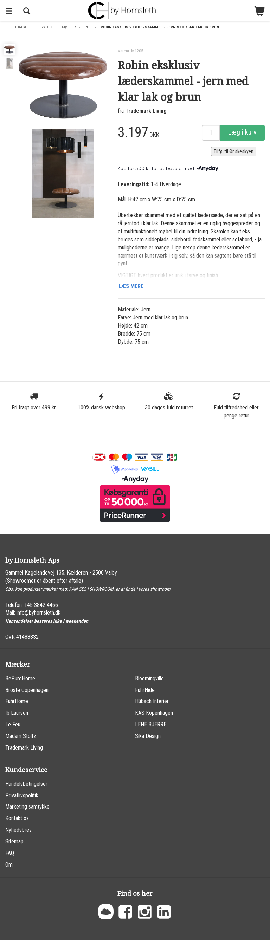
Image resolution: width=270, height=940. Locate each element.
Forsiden (44, 27)
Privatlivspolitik (21, 795)
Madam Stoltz (20, 736)
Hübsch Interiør (152, 701)
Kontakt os (17, 818)
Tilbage (20, 27)
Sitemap (14, 841)
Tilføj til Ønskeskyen (233, 151)
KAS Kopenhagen (154, 712)
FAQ (9, 853)
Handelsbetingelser (26, 783)
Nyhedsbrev (18, 829)
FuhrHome (16, 701)
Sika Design (148, 736)
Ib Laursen (16, 712)
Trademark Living (146, 111)
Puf (88, 27)
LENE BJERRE (150, 724)
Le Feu (12, 724)
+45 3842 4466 (41, 605)
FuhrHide (145, 690)
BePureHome (20, 678)
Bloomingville (149, 678)
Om (9, 864)
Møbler (69, 27)
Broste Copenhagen (27, 690)
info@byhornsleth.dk (38, 612)
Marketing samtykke (27, 806)
